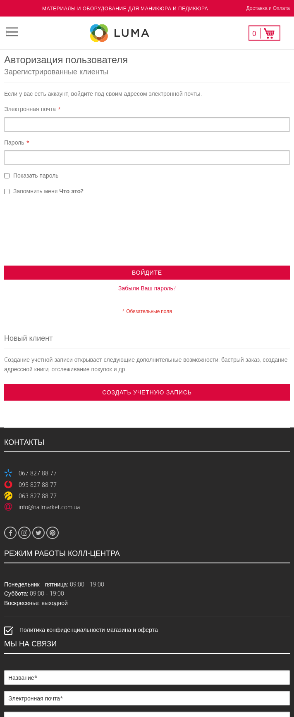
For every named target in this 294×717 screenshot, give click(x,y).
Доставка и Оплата (268, 8)
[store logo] (147, 33)
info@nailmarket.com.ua (49, 443)
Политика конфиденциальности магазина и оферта (88, 566)
